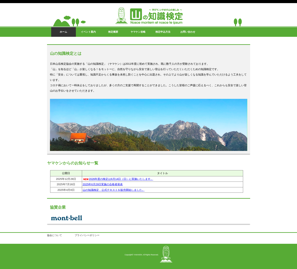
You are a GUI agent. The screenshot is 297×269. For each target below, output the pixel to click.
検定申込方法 (162, 31)
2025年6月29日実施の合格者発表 (103, 184)
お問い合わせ (187, 31)
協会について (54, 235)
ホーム (63, 31)
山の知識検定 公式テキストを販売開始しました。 (114, 189)
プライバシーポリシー (87, 235)
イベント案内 (88, 31)
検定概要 (113, 31)
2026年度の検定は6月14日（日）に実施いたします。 (121, 179)
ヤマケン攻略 (138, 31)
